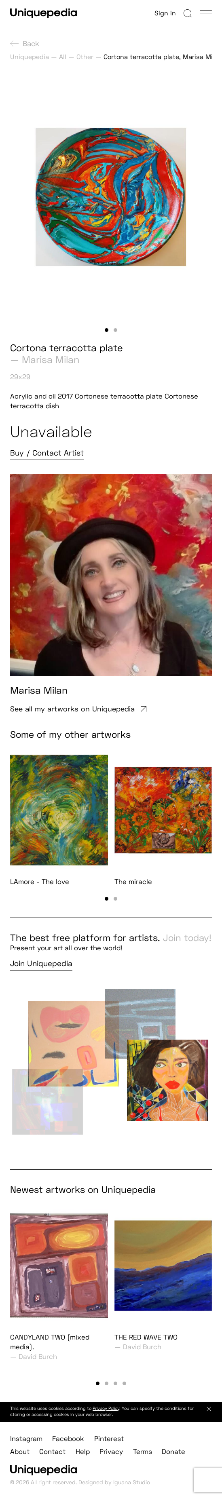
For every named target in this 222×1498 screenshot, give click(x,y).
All (62, 57)
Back (24, 43)
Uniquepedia (29, 57)
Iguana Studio (131, 1490)
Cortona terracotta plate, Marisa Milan (163, 57)
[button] (106, 330)
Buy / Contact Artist (47, 453)
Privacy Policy (106, 1416)
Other (84, 57)
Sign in (165, 13)
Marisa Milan (50, 359)
